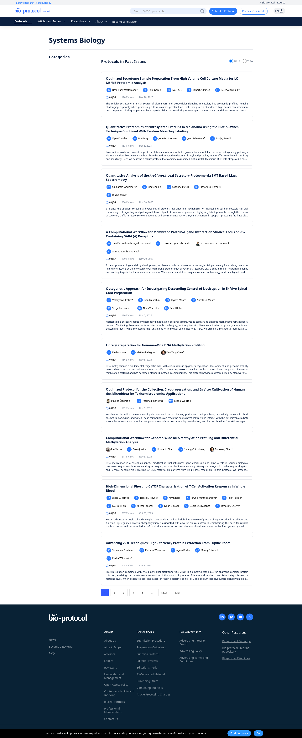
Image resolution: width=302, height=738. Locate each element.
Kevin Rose (171, 498)
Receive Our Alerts (253, 11)
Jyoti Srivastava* (193, 138)
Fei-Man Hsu (116, 352)
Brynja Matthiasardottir (201, 498)
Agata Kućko (180, 550)
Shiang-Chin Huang (191, 449)
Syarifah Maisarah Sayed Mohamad (129, 243)
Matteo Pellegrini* (144, 352)
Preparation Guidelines (151, 647)
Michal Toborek (142, 506)
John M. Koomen (165, 138)
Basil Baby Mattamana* (122, 90)
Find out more (239, 733)
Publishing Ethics (147, 681)
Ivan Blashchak (149, 300)
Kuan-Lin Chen (162, 449)
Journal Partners (114, 702)
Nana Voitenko (148, 308)
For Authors (81, 21)
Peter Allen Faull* (227, 90)
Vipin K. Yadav (117, 138)
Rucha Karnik (117, 195)
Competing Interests (150, 688)
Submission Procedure (151, 640)
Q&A (111, 97)
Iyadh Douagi (168, 506)
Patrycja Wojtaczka (152, 550)
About (102, 21)
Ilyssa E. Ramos (118, 498)
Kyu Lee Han (116, 506)
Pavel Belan (173, 308)
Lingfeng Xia (151, 187)
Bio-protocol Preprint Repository (235, 649)
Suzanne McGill (178, 187)
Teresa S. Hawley (146, 498)
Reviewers (110, 667)
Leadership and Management (114, 676)
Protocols (23, 21)
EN (279, 11)
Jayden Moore (175, 300)
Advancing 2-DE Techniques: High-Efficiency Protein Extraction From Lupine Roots (168, 543)
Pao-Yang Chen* (172, 352)
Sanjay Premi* (220, 138)
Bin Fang (140, 138)
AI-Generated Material (151, 674)
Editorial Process (147, 661)
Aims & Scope (112, 647)
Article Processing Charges (153, 694)
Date (235, 61)
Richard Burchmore (207, 187)
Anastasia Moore (203, 300)
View (248, 61)
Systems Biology (77, 40)
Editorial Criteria (147, 667)
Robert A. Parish (198, 90)
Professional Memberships (113, 710)
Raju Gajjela (152, 90)
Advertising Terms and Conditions (194, 659)
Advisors (109, 654)
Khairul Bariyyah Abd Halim (173, 243)
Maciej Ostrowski (207, 550)
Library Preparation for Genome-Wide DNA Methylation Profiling (155, 345)
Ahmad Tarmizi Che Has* (123, 251)
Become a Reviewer (124, 21)
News (52, 640)
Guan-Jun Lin (137, 449)
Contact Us (111, 719)
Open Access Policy (116, 684)
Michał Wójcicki (180, 401)
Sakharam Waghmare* (122, 187)
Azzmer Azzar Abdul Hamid (213, 243)
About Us (110, 640)
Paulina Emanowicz (150, 401)
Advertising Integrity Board (193, 642)
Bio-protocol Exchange (236, 641)
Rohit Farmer (232, 498)
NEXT (164, 592)
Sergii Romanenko (119, 308)
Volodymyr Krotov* (120, 300)
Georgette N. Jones (197, 506)
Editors (108, 661)
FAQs (52, 653)
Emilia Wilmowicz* (119, 558)
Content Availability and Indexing (119, 693)
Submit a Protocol (223, 11)
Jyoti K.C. (174, 90)
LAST (177, 592)
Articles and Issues (51, 21)
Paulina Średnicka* (119, 401)
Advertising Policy (191, 651)
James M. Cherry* (227, 506)
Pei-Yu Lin (114, 449)
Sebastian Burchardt (120, 550)
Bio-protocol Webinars (236, 658)
